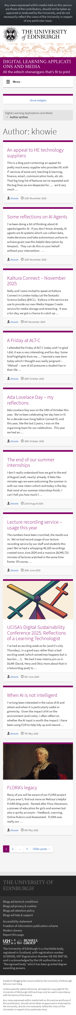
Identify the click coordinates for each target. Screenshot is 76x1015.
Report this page (13, 935)
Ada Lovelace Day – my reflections (30, 400)
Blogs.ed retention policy (18, 910)
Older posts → (42, 849)
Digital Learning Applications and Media (37, 64)
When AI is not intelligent (32, 695)
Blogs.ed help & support (18, 915)
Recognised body (15, 964)
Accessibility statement (17, 921)
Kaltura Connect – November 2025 (36, 281)
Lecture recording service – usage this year (34, 525)
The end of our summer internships (31, 462)
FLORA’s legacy (22, 787)
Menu (16, 83)
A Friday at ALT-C (23, 340)
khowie (14, 198)
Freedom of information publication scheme (30, 926)
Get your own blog (12, 983)
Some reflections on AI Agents (37, 216)
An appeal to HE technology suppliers (35, 152)
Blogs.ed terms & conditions (20, 901)
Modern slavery (12, 930)
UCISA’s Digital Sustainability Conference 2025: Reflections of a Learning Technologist (36, 633)
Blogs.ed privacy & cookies (19, 906)
